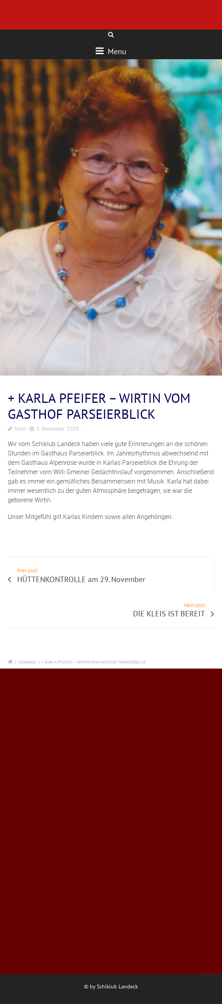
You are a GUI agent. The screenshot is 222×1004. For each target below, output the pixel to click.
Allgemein (27, 662)
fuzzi (20, 428)
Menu (111, 51)
